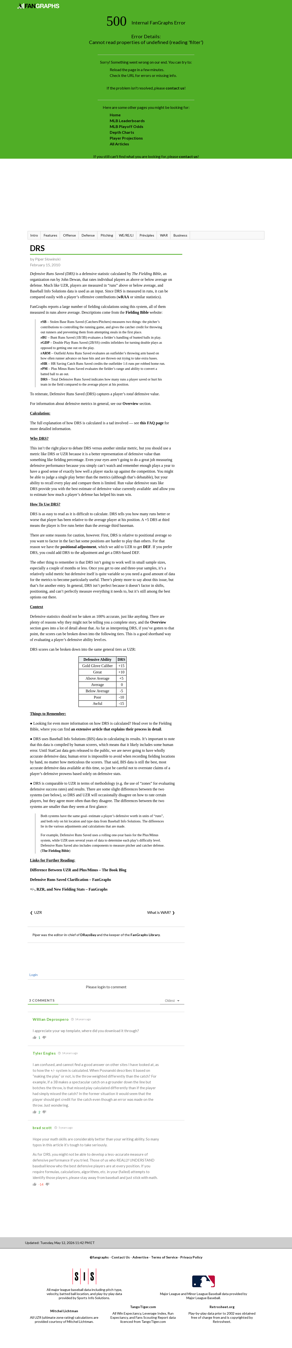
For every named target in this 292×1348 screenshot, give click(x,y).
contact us (175, 88)
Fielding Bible (137, 312)
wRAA (123, 297)
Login (33, 975)
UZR (38, 912)
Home (115, 114)
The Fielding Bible (55, 851)
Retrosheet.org (222, 1307)
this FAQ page (151, 423)
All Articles (119, 144)
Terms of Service (164, 1257)
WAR (164, 235)
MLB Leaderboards (127, 120)
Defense (88, 235)
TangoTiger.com (143, 1307)
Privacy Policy (191, 1257)
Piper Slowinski (47, 259)
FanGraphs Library (145, 935)
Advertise (140, 1257)
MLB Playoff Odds (126, 126)
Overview (131, 404)
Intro (34, 235)
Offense (69, 235)
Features (50, 235)
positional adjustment (78, 547)
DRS (37, 248)
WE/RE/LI (126, 235)
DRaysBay (88, 935)
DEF (147, 547)
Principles (146, 235)
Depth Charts (122, 132)
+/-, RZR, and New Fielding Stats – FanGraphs (69, 889)
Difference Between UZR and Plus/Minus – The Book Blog (78, 870)
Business (180, 235)
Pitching (107, 235)
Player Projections (126, 138)
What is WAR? (159, 912)
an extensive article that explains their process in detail (116, 729)
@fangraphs (99, 1257)
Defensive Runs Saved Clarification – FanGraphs (70, 880)
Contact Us (120, 1257)
